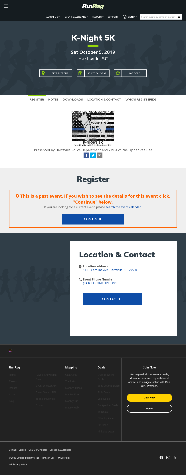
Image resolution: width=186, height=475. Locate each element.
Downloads (73, 99)
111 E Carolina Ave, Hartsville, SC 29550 (110, 270)
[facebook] (86, 156)
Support (113, 16)
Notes (53, 99)
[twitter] (93, 156)
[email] (99, 156)
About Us (53, 16)
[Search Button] (179, 16)
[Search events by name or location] (159, 16)
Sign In (130, 17)
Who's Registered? (141, 99)
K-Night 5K (93, 38)
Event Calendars (76, 16)
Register (37, 99)
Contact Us (112, 299)
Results (98, 16)
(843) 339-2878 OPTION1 (100, 283)
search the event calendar (123, 207)
